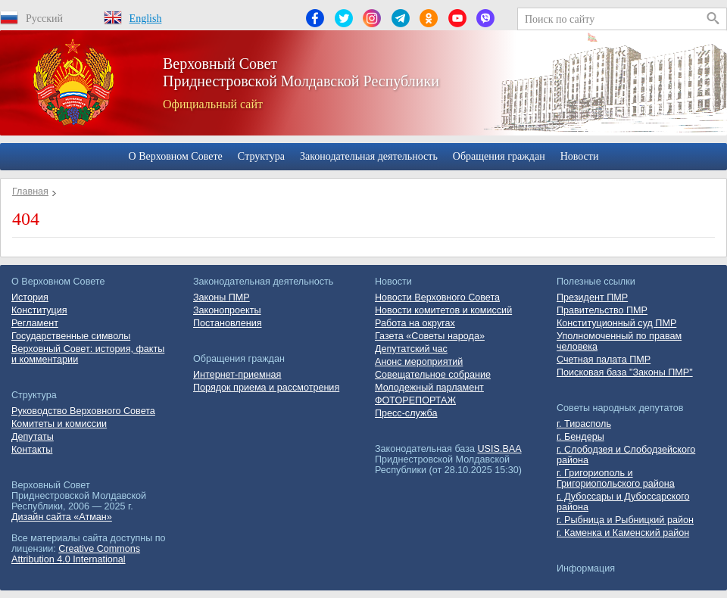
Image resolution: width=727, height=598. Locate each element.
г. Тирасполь (584, 424)
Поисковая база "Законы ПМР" (625, 372)
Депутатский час (411, 349)
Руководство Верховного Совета (83, 411)
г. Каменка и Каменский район (623, 533)
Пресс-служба (406, 413)
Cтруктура (261, 156)
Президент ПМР (592, 297)
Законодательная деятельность (369, 156)
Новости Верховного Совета (437, 297)
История (29, 297)
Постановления (227, 323)
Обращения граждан (499, 156)
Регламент (34, 323)
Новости (579, 156)
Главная (30, 191)
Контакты (31, 449)
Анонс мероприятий (419, 362)
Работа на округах (415, 323)
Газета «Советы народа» (430, 336)
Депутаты (32, 436)
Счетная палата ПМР (604, 359)
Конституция (39, 310)
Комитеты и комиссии (59, 424)
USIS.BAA (500, 449)
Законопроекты (227, 310)
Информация (586, 568)
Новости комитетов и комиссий (443, 310)
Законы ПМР (221, 297)
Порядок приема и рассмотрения (266, 387)
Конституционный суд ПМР (616, 323)
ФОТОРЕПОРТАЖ (415, 400)
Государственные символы (70, 336)
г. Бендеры (580, 436)
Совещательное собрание (433, 374)
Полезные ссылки (596, 281)
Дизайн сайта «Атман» (61, 517)
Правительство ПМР (602, 310)
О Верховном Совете (176, 156)
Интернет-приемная (237, 374)
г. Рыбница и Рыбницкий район (625, 520)
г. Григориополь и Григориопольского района (616, 478)
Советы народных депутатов (620, 408)
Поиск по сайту (559, 19)
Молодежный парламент (429, 387)
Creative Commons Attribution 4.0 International (75, 554)
